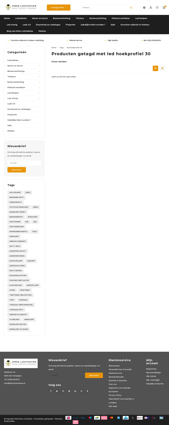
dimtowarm (14, 222)
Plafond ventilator (121, 18)
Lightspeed (48, 419)
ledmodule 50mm (17, 266)
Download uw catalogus (48, 24)
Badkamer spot (16, 197)
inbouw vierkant (17, 241)
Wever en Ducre (40, 18)
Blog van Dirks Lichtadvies (20, 31)
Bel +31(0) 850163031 (151, 40)
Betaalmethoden (116, 377)
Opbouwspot (15, 202)
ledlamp (31, 261)
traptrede (25, 290)
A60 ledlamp (15, 192)
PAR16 (35, 207)
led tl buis (14, 246)
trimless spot (16, 310)
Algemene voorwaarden (120, 388)
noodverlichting (17, 275)
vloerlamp (14, 319)
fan (26, 222)
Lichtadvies (21, 18)
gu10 (34, 231)
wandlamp (29, 319)
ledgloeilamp (15, 261)
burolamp (32, 217)
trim (11, 300)
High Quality (111, 40)
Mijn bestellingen (153, 372)
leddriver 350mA (17, 256)
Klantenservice (115, 373)
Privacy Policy (115, 395)
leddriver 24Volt (17, 251)
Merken (42, 31)
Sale (113, 24)
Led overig (12, 24)
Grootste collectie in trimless (135, 24)
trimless (23, 300)
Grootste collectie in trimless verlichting (26, 40)
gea (35, 222)
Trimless (80, 18)
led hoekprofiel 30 (74, 47)
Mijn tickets (151, 376)
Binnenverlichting (61, 18)
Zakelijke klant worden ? (93, 24)
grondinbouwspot (18, 231)
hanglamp (14, 236)
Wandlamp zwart (17, 212)
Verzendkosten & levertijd (120, 369)
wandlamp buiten (17, 324)
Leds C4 (27, 24)
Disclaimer (113, 391)
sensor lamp (32, 285)
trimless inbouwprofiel (21, 305)
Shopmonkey (9, 421)
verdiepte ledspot (18, 314)
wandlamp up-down (18, 329)
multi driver (15, 271)
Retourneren (114, 365)
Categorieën (58, 7)
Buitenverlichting (98, 18)
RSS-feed (113, 406)
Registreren (151, 369)
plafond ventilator (19, 280)
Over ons (113, 384)
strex (12, 290)
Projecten (70, 24)
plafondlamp (15, 285)
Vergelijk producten (155, 383)
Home (7, 18)
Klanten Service (74, 40)
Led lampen (141, 18)
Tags (62, 47)
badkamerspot (16, 217)
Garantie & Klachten (118, 380)
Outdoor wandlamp (18, 207)
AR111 (28, 192)
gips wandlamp (16, 227)
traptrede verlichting (20, 295)
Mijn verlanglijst (153, 380)
